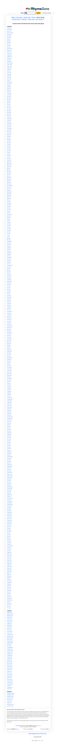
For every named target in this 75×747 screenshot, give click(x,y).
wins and (9, 585)
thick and (9, 518)
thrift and (9, 531)
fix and (8, 157)
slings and (9, 464)
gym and (9, 196)
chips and (9, 74)
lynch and (9, 297)
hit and (8, 211)
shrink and (9, 420)
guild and (9, 193)
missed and (9, 311)
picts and (9, 337)
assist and (9, 618)
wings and (9, 582)
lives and (9, 295)
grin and (9, 187)
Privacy (38, 733)
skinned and (9, 456)
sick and (8, 421)
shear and (9, 407)
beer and (9, 36)
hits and (8, 209)
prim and (9, 365)
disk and (9, 114)
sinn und (9, 439)
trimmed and (10, 545)
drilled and (9, 118)
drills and (9, 120)
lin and (8, 286)
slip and (8, 469)
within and (9, 688)
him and (8, 201)
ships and (9, 412)
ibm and (8, 216)
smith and (9, 471)
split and (9, 485)
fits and (8, 152)
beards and (9, 28)
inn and (8, 230)
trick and (9, 542)
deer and (9, 98)
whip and (9, 568)
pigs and (9, 343)
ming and (9, 306)
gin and (8, 174)
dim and (8, 102)
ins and (8, 232)
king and (9, 254)
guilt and (9, 195)
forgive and (9, 649)
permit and (9, 663)
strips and (9, 506)
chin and (9, 72)
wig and (8, 574)
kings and (9, 252)
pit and (8, 364)
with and (9, 592)
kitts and (9, 262)
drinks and (9, 123)
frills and (9, 160)
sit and (8, 445)
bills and (9, 42)
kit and (8, 263)
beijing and (9, 625)
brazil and (9, 630)
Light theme (34, 740)
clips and (9, 90)
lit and (8, 294)
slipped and (9, 466)
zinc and (9, 608)
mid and (8, 300)
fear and (9, 131)
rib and (8, 383)
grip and (9, 189)
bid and (8, 39)
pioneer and (9, 699)
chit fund (9, 77)
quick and (9, 372)
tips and (8, 538)
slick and (9, 461)
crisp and (9, 93)
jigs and (8, 238)
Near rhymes (20, 17)
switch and (9, 517)
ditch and (9, 115)
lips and (8, 287)
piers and (9, 340)
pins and (9, 354)
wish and (9, 588)
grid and (9, 181)
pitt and (8, 362)
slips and (9, 467)
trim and (9, 547)
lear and (9, 267)
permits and (9, 661)
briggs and (9, 56)
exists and (9, 644)
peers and (9, 327)
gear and (9, 163)
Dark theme (40, 740)
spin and (9, 480)
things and (9, 520)
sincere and (9, 674)
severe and (9, 673)
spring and (9, 488)
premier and (9, 668)
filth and (9, 142)
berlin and (9, 626)
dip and (8, 106)
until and (9, 685)
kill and (8, 249)
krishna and (9, 265)
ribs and (9, 381)
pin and (8, 356)
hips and (9, 204)
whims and (9, 566)
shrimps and (9, 416)
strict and (9, 499)
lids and (8, 268)
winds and (9, 581)
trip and (8, 550)
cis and (8, 80)
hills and (9, 198)
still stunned (9, 498)
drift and (9, 117)
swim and (9, 510)
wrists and (9, 596)
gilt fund (9, 171)
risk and (8, 396)
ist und (8, 233)
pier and (9, 341)
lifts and (8, 271)
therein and (9, 679)
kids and (9, 244)
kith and (9, 260)
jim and (8, 240)
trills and (9, 544)
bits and (8, 45)
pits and (8, 361)
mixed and (9, 314)
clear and (9, 83)
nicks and (9, 322)
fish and (8, 147)
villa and (9, 558)
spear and (9, 474)
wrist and (9, 598)
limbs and (9, 275)
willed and (9, 576)
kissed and (9, 257)
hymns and (9, 214)
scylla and (9, 404)
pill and (8, 348)
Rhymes (13, 17)
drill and (8, 122)
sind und (9, 431)
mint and (9, 308)
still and (8, 496)
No (32, 729)
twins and (9, 553)
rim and (8, 389)
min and (8, 310)
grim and (9, 184)
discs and (9, 107)
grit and (8, 190)
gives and (9, 177)
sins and (9, 440)
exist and (9, 645)
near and (9, 321)
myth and (9, 319)
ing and (8, 225)
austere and (9, 620)
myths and (9, 318)
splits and (9, 483)
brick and (9, 53)
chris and (9, 79)
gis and (8, 176)
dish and (9, 110)
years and (9, 603)
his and (8, 208)
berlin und (9, 628)
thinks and (9, 523)
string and (9, 502)
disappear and (10, 696)
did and (8, 101)
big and (8, 40)
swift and (9, 509)
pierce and (9, 338)
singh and (9, 432)
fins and (8, 144)
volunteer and (10, 706)
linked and (9, 281)
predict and (9, 666)
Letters (17, 729)
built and (9, 61)
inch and (9, 224)
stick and (9, 491)
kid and (8, 246)
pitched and (9, 357)
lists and (9, 290)
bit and (8, 47)
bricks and (9, 51)
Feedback (33, 733)
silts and (9, 426)
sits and (8, 443)
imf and (8, 222)
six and (8, 450)
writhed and (9, 600)
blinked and (9, 48)
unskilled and (10, 684)
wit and (8, 595)
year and (9, 604)
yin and (8, 606)
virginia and (9, 687)
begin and (9, 623)
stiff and (9, 493)
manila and (9, 657)
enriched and (10, 641)
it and (8, 236)
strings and (9, 501)
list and (8, 292)
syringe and (9, 676)
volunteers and (10, 704)
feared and (9, 128)
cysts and (9, 94)
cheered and (9, 63)
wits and (9, 593)
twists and (9, 555)
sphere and (9, 477)
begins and (9, 622)
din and (8, 104)
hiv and (8, 212)
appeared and (10, 614)
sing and (9, 434)
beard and (9, 29)
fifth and (9, 134)
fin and (8, 145)
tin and (8, 536)
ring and (9, 392)
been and (9, 31)
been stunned (10, 32)
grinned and (9, 185)
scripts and (9, 400)
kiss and (9, 259)
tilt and (8, 533)
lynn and (9, 298)
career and (9, 633)
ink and (8, 227)
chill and (9, 71)
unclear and (9, 682)
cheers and (9, 64)
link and (8, 284)
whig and (9, 565)
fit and (8, 153)
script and (9, 402)
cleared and (9, 82)
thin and (9, 526)
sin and (8, 442)
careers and (9, 631)
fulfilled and (9, 653)
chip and (9, 75)
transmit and (10, 681)
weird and (9, 560)
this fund (9, 530)
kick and (9, 243)
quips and (9, 375)
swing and (9, 514)
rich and (8, 385)
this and (8, 528)
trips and (9, 549)
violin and (9, 702)
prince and (9, 367)
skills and (9, 453)
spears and (9, 472)
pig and (8, 345)
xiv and (8, 601)
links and (9, 283)
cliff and (8, 88)
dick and (9, 99)
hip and (8, 206)
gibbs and (9, 165)
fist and (8, 150)
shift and (9, 410)
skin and (9, 459)
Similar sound (31, 19)
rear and (9, 380)
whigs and (9, 563)
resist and (9, 671)
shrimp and (9, 418)
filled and (9, 136)
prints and (9, 369)
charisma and (10, 634)
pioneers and (10, 698)
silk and (8, 424)
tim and (8, 534)
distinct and (9, 639)
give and (9, 179)
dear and (9, 96)
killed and (9, 247)
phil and (8, 330)
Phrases (33, 17)
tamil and (9, 677)
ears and (9, 126)
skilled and (9, 451)
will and (8, 579)
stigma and (9, 494)
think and (9, 525)
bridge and (9, 55)
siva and (9, 447)
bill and (8, 43)
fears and (9, 130)
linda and (9, 279)
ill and (8, 220)
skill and (9, 455)
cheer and (9, 66)
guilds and (9, 192)
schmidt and (9, 399)
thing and (9, 522)
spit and (8, 482)
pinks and (9, 351)
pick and (9, 335)
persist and (9, 665)
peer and (9, 329)
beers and (9, 34)
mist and (9, 313)
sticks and (9, 490)
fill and (8, 138)
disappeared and (10, 693)
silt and (8, 428)
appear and (9, 617)
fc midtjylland (10, 647)
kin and (8, 255)
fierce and (9, 133)
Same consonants (40, 19)
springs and (9, 487)
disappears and (10, 694)
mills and (9, 303)
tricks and (9, 541)
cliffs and (9, 87)
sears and (9, 405)
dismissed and (10, 638)
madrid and (9, 655)
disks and (9, 112)
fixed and (9, 155)
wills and (9, 577)
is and (8, 235)
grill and (9, 182)
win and (8, 587)
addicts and (9, 612)
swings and (9, 512)
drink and (9, 125)
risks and (9, 394)
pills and (9, 346)
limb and (9, 276)
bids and (9, 37)
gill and (8, 169)
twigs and (9, 552)
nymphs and (9, 326)
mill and (8, 305)
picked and (9, 332)
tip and (8, 539)
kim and (8, 251)
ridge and (9, 388)
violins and (9, 701)
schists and (9, 397)
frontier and (9, 652)
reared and (9, 378)
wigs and (9, 573)
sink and (9, 437)
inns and (9, 228)
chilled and (9, 67)
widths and (9, 569)
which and (9, 561)
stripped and (10, 504)
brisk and (9, 58)
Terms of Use (43, 733)
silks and (9, 423)
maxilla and (9, 658)
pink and (9, 353)
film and (8, 141)
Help (30, 733)
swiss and (9, 515)
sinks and (9, 436)
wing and (9, 584)
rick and (8, 386)
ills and (8, 219)
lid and (8, 270)
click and (9, 85)
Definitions (24, 19)
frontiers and (10, 650)
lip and (8, 289)
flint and (9, 158)
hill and (8, 200)
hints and (9, 203)
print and (9, 370)
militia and (9, 660)
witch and (9, 590)
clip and (8, 91)
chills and (9, 69)
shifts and (9, 408)
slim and (9, 463)
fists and (9, 149)
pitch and (9, 359)
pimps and (9, 349)
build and (9, 59)
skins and (9, 458)
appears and (9, 615)
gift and (8, 168)
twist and (9, 557)
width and (9, 571)
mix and (8, 316)
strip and (9, 507)
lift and (8, 273)
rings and (9, 391)
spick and (9, 479)
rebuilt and (9, 669)
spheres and (9, 475)
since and (9, 429)
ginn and (9, 173)
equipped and (10, 642)
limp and (9, 278)
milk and (9, 302)
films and (9, 139)
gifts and (9, 166)
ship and (9, 413)
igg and (8, 217)
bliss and (9, 50)
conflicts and (9, 636)
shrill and (9, 415)
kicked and (9, 241)
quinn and (9, 373)
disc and (8, 109)
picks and (9, 334)
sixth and (9, 448)
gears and (9, 161)
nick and (9, 324)
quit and (9, 377)
